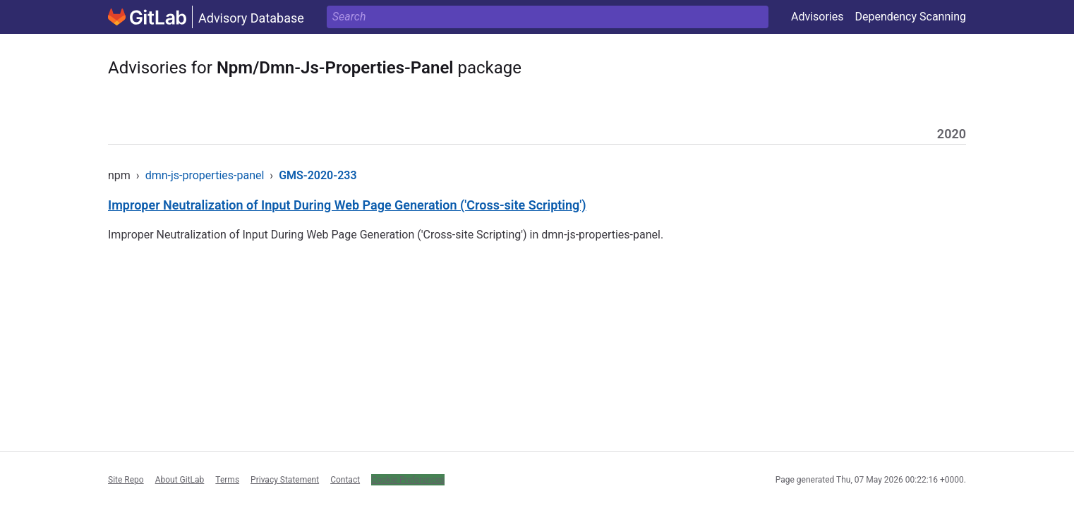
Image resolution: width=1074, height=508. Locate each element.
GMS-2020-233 (317, 175)
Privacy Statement (285, 480)
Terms (227, 480)
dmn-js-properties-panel (205, 175)
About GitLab (180, 480)
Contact (345, 480)
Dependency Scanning (910, 16)
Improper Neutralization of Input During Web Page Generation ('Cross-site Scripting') (347, 205)
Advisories (817, 16)
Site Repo (126, 480)
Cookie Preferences (408, 480)
